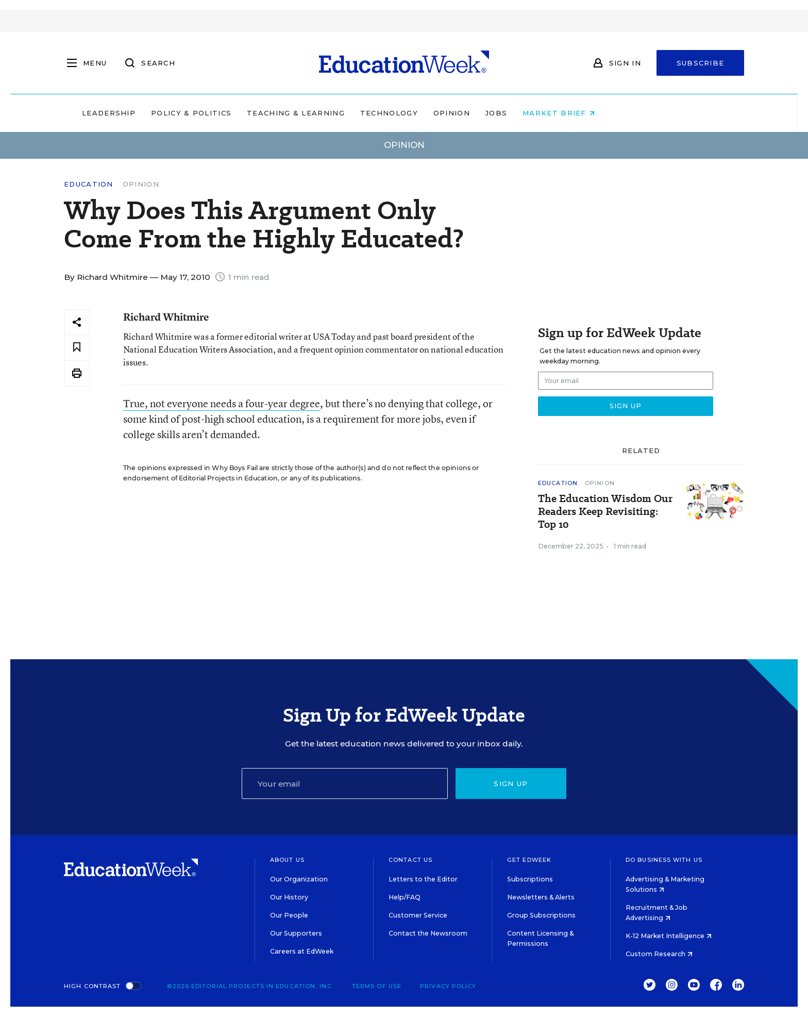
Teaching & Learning (362, 113)
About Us (287, 859)
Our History (289, 897)
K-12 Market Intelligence (669, 936)
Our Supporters (296, 933)
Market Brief (624, 113)
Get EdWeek (529, 859)
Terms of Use (376, 986)
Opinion (517, 113)
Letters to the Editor (423, 879)
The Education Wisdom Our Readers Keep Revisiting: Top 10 (605, 511)
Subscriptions (530, 879)
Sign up (511, 783)
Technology (454, 113)
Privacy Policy (448, 986)
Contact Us (410, 859)
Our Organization (299, 879)
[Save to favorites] (76, 347)
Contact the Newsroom (428, 933)
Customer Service (418, 915)
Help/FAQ (404, 897)
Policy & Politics (256, 113)
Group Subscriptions (541, 915)
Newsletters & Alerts (541, 897)
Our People (289, 915)
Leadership (174, 113)
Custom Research (659, 954)
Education (88, 184)
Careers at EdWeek (301, 951)
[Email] (345, 783)
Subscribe (701, 63)
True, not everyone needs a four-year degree (221, 403)
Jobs (562, 113)
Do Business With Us (664, 859)
